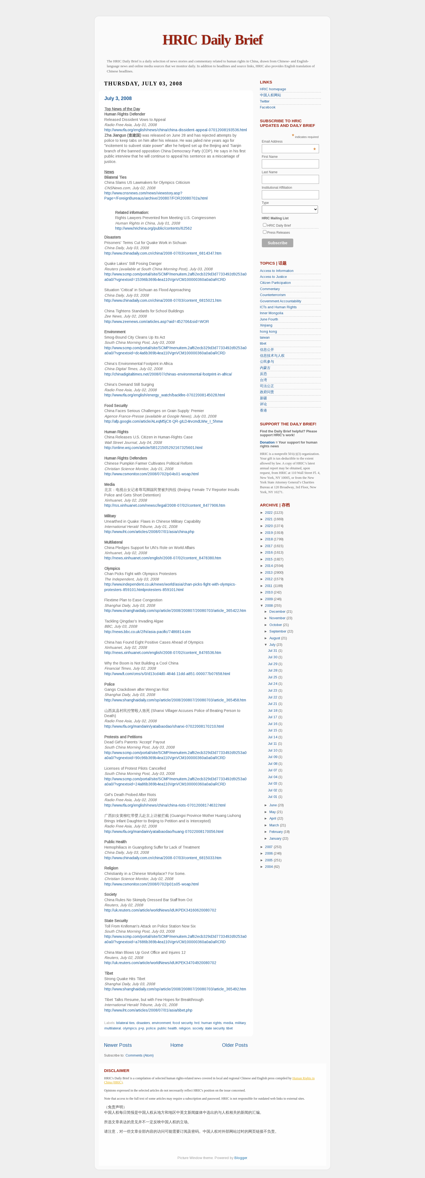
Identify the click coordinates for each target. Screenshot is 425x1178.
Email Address (289, 141)
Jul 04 (273, 777)
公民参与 (267, 362)
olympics (130, 1028)
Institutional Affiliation (277, 188)
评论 (263, 404)
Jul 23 (273, 690)
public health (167, 1028)
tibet (229, 1028)
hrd (196, 1023)
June (273, 805)
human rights (211, 1023)
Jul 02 (273, 790)
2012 (269, 579)
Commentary (270, 289)
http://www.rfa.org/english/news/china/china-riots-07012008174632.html (165, 805)
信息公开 (267, 350)
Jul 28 (273, 670)
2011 (269, 586)
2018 (269, 539)
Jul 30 (273, 657)
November (277, 618)
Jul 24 (273, 684)
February (276, 832)
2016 (269, 552)
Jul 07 (273, 770)
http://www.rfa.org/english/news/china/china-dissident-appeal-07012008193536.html (175, 130)
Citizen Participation (275, 283)
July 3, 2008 (118, 98)
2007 (269, 847)
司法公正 (267, 386)
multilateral (112, 1028)
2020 (269, 526)
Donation (267, 442)
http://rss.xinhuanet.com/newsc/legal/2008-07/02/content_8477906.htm (164, 505)
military (240, 1023)
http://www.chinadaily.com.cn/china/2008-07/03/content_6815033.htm (162, 858)
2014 (269, 566)
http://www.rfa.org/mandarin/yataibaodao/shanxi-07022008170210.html (164, 726)
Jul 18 (273, 710)
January (275, 838)
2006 (269, 853)
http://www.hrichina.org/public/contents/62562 (153, 228)
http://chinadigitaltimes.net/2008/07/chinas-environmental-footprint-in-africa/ (168, 374)
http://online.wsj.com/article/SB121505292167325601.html (153, 447)
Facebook (267, 107)
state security (214, 1028)
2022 (269, 513)
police (151, 1028)
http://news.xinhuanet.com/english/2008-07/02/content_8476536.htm (162, 652)
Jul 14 (273, 737)
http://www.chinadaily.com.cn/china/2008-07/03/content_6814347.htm (162, 253)
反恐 (263, 374)
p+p (141, 1028)
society (197, 1028)
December (277, 612)
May (273, 812)
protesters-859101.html (163, 590)
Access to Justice (273, 277)
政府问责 (267, 392)
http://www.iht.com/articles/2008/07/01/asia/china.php (149, 531)
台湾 (263, 380)
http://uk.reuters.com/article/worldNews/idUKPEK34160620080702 (160, 910)
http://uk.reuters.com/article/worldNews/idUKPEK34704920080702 (160, 963)
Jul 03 (273, 783)
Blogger (240, 1158)
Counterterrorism (273, 295)
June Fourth (269, 319)
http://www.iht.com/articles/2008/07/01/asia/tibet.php (148, 1010)
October (276, 625)
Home (176, 1045)
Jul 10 (273, 750)
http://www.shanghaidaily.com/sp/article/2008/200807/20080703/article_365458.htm (175, 700)
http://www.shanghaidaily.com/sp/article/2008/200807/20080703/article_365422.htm (175, 610)
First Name (270, 157)
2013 (269, 572)
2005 (269, 860)
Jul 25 (273, 677)
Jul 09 (273, 757)
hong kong (268, 331)
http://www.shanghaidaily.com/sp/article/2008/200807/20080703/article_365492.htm (175, 989)
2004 (269, 867)
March (274, 825)
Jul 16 (273, 724)
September (278, 631)
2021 (269, 519)
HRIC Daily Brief (213, 39)
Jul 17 (273, 717)
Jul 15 (273, 730)
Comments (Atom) (139, 1055)
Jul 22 (273, 697)
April (273, 818)
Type (265, 203)
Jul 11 (273, 744)
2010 (269, 592)
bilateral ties (125, 1023)
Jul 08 (273, 764)
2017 (269, 546)
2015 (269, 559)
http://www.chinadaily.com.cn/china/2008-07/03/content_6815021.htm (162, 300)
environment (161, 1023)
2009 (269, 599)
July (272, 645)
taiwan (265, 337)
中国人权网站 (270, 95)
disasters (143, 1023)
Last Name (270, 172)
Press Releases (278, 233)
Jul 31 (273, 651)
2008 (269, 606)
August (275, 638)
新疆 (263, 398)
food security (182, 1023)
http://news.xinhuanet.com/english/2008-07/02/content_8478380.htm (162, 558)
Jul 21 (273, 704)
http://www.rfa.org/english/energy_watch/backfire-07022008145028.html (164, 395)
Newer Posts (118, 1045)
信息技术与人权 (272, 356)
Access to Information (277, 271)
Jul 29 (273, 664)
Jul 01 (273, 797)
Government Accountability (280, 301)
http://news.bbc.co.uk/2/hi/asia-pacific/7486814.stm (147, 632)
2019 (269, 533)
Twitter (264, 101)
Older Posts (235, 1045)
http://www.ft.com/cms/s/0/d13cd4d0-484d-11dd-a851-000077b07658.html (167, 674)
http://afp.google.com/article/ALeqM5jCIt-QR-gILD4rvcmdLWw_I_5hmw (163, 421)
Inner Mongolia (271, 313)
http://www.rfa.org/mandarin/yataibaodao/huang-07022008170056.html (163, 831)
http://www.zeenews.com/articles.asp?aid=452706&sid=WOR (156, 321)
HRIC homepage (273, 89)
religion (185, 1028)
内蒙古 (265, 368)
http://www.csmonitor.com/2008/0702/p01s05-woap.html (151, 884)
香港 (263, 410)
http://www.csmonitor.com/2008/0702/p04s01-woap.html (151, 474)
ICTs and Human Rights (278, 307)
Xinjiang (266, 325)
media (228, 1023)
